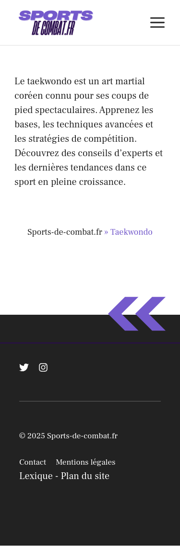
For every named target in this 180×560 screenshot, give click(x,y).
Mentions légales (85, 462)
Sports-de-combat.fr (64, 232)
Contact (32, 462)
